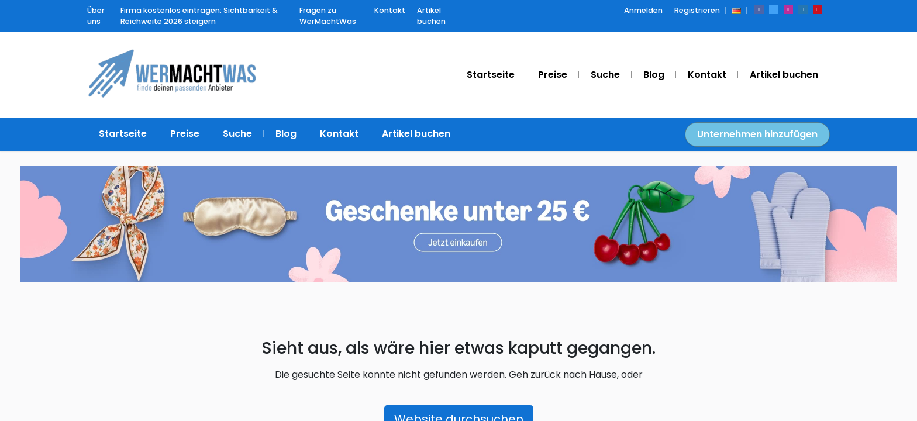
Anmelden (643, 10)
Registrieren (697, 10)
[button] (736, 10)
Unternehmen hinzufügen (757, 134)
